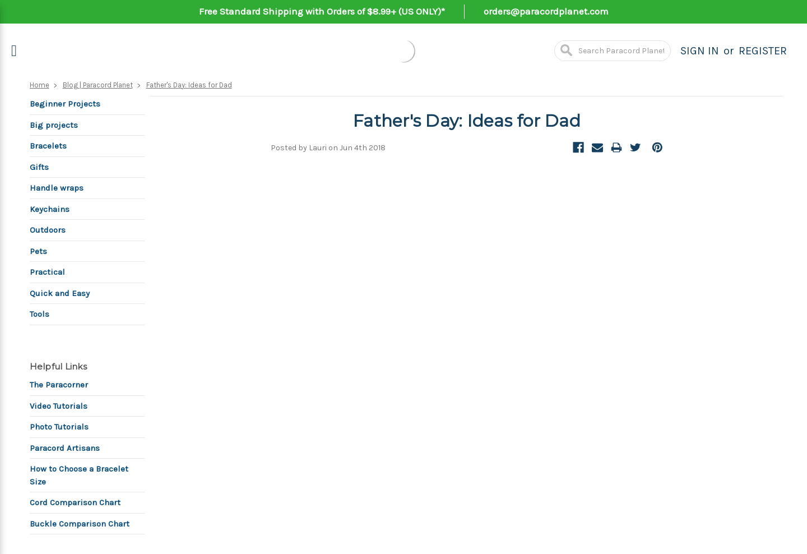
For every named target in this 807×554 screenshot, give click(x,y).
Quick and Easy (60, 293)
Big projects (54, 125)
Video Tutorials (58, 406)
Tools (39, 314)
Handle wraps (57, 188)
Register (763, 50)
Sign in (699, 50)
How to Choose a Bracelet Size (79, 475)
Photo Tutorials (59, 427)
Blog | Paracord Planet (98, 85)
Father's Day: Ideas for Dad (189, 85)
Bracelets (48, 146)
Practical (47, 272)
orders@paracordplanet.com (546, 11)
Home (39, 85)
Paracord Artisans (65, 448)
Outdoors (48, 230)
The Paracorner (59, 385)
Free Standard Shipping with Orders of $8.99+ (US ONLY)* (322, 11)
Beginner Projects (65, 104)
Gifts (39, 167)
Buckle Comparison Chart (79, 524)
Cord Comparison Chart (75, 502)
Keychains (49, 209)
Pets (38, 251)
